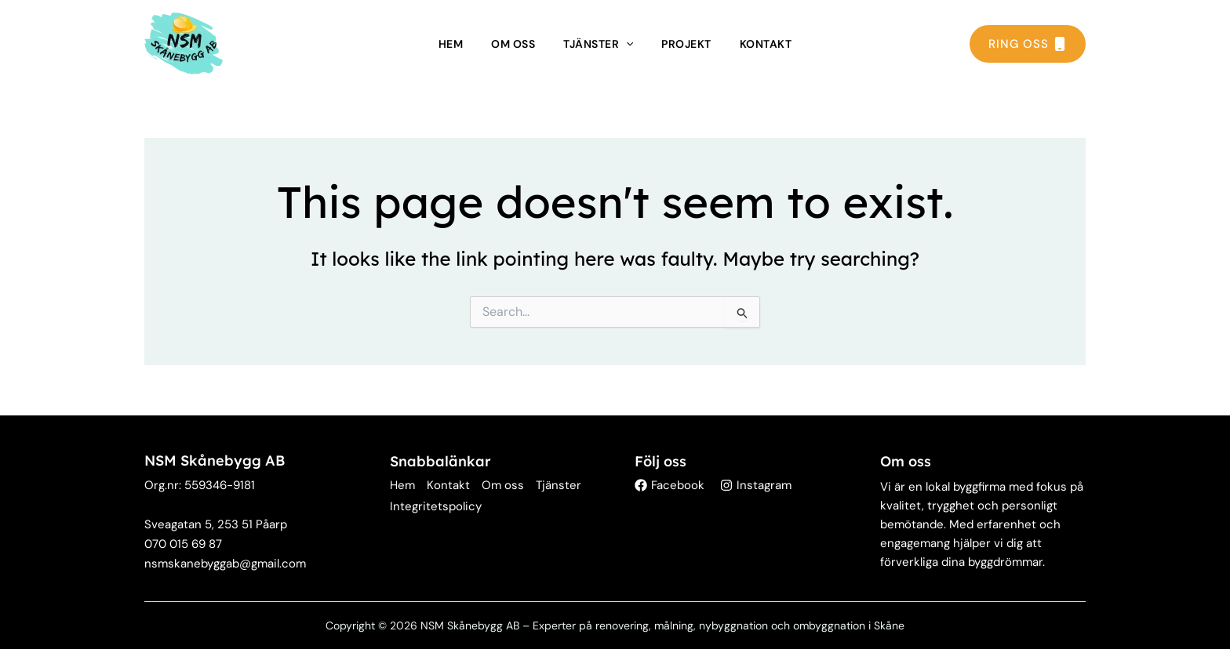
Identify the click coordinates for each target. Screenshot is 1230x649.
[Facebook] (669, 485)
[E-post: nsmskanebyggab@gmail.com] (225, 564)
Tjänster (598, 44)
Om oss (513, 44)
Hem (451, 44)
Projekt (686, 44)
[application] (626, 43)
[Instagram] (755, 485)
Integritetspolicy (436, 506)
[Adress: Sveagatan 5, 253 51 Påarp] (215, 525)
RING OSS (1027, 43)
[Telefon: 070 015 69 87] (183, 544)
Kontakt (766, 44)
